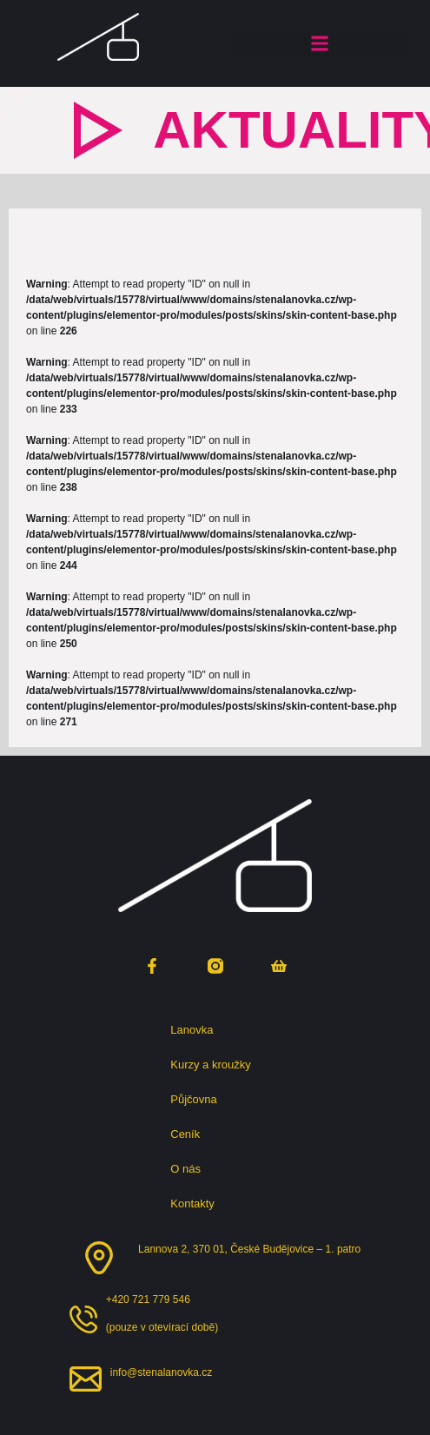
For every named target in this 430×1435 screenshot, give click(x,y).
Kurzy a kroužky (214, 1065)
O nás (189, 1169)
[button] (320, 44)
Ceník (185, 1134)
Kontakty (192, 1203)
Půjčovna (197, 1099)
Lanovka (196, 1030)
